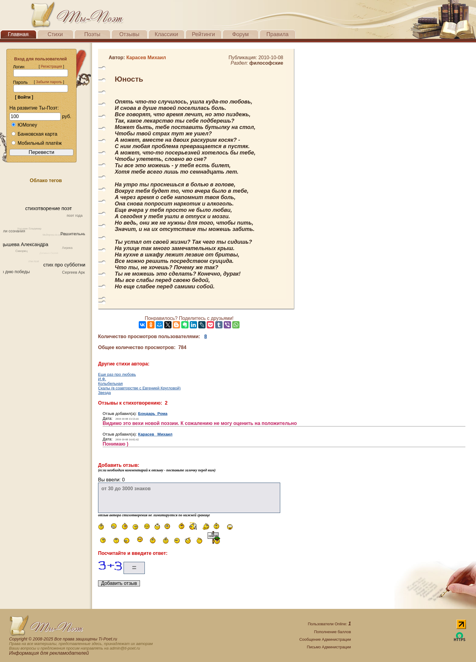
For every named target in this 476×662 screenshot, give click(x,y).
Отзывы (129, 34)
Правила (277, 34)
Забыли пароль (49, 82)
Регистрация (51, 66)
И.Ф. (102, 379)
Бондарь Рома (153, 413)
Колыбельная (110, 383)
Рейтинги (203, 34)
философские (266, 63)
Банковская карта (34, 134)
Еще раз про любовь (117, 374)
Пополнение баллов (332, 632)
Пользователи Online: (329, 624)
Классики (166, 34)
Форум (240, 34)
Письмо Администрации (329, 647)
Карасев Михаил (155, 434)
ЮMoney (24, 124)
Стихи (55, 34)
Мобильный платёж (36, 143)
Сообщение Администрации (325, 639)
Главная (18, 34)
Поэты (92, 34)
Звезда (104, 392)
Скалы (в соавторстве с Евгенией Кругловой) (139, 388)
